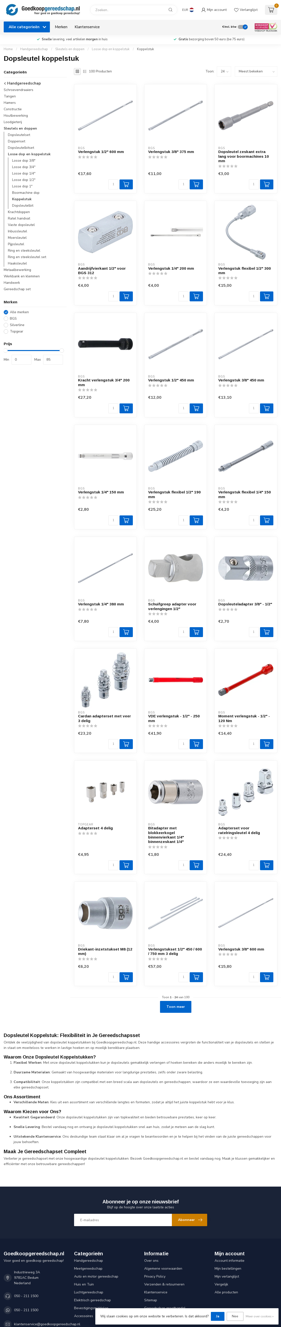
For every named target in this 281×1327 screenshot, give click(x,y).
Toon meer (175, 1006)
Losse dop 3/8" (24, 160)
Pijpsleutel (16, 244)
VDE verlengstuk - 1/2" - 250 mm (174, 718)
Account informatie (229, 1260)
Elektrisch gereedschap (92, 1300)
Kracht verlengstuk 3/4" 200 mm (104, 382)
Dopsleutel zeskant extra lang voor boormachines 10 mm (243, 156)
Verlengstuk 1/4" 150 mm (101, 492)
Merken (61, 26)
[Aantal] (113, 184)
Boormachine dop (26, 192)
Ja (217, 1316)
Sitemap (150, 1300)
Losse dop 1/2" (24, 179)
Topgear (16, 331)
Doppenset (16, 141)
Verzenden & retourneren (164, 1284)
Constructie (13, 109)
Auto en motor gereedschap (96, 1276)
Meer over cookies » (260, 1316)
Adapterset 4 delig (95, 828)
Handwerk (12, 282)
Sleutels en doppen (69, 49)
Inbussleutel (17, 231)
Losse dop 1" (22, 186)
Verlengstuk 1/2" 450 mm (171, 380)
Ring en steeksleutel (24, 250)
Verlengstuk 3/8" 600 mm (241, 949)
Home (8, 49)
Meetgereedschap (88, 1268)
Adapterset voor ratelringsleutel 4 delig (239, 830)
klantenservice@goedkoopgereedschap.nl (47, 1324)
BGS (13, 318)
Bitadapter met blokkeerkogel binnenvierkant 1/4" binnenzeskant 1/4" (166, 835)
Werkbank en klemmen (22, 276)
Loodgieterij (13, 122)
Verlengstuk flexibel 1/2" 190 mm (174, 494)
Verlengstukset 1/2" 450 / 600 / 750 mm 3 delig (175, 951)
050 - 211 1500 (26, 1296)
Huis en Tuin (84, 1284)
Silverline (17, 325)
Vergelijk (221, 1284)
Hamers (10, 102)
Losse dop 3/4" (24, 167)
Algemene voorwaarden (163, 1268)
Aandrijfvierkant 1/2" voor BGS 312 (102, 270)
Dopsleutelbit (22, 205)
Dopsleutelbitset (21, 147)
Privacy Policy (154, 1276)
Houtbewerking (16, 115)
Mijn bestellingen (228, 1268)
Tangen (10, 96)
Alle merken (19, 312)
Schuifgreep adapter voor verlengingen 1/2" (172, 606)
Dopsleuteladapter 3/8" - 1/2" (245, 604)
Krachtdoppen (19, 212)
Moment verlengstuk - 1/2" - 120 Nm (244, 718)
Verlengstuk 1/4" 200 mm (171, 268)
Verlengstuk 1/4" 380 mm (101, 604)
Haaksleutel (17, 263)
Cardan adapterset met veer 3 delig (104, 718)
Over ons (151, 1260)
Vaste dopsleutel (21, 224)
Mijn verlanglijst (227, 1276)
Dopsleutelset (19, 135)
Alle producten (226, 1292)
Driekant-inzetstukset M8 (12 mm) (105, 951)
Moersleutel (17, 237)
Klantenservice (87, 26)
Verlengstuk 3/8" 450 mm (241, 380)
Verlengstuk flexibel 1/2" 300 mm (244, 270)
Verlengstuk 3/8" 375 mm (171, 152)
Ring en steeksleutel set (27, 257)
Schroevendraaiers (18, 90)
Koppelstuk (145, 49)
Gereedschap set (17, 289)
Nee (235, 1316)
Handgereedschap (34, 49)
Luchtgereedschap (88, 1292)
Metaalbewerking (17, 269)
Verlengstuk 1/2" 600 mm (101, 152)
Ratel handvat (19, 218)
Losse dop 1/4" (24, 173)
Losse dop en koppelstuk (111, 49)
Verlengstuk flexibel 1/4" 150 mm (244, 494)
